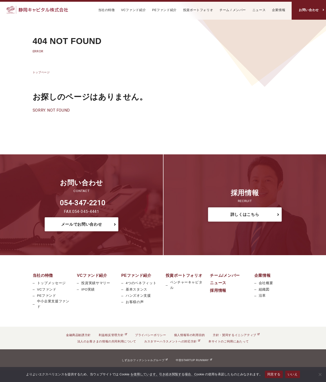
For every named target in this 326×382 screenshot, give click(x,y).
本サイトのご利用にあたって (228, 341)
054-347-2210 (82, 203)
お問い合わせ (309, 10)
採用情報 (218, 290)
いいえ (293, 374)
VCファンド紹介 (133, 10)
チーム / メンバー (232, 10)
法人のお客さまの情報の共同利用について (106, 341)
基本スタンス (136, 289)
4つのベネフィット (141, 283)
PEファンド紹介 (164, 10)
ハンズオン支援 (138, 295)
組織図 (264, 289)
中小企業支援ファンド (53, 304)
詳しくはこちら (245, 214)
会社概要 (266, 283)
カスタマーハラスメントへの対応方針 (172, 341)
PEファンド (46, 295)
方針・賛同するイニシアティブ (236, 335)
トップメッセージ (51, 283)
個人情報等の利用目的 (189, 335)
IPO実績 (88, 289)
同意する (273, 374)
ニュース (259, 10)
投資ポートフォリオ (198, 10)
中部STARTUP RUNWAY (194, 360)
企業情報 (278, 10)
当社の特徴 (106, 10)
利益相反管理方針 (113, 335)
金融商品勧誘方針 (78, 335)
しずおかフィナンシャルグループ (145, 360)
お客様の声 (135, 302)
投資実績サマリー (95, 283)
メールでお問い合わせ (81, 224)
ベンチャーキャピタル (186, 285)
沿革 (262, 295)
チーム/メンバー (225, 275)
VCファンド (46, 289)
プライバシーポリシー (150, 335)
